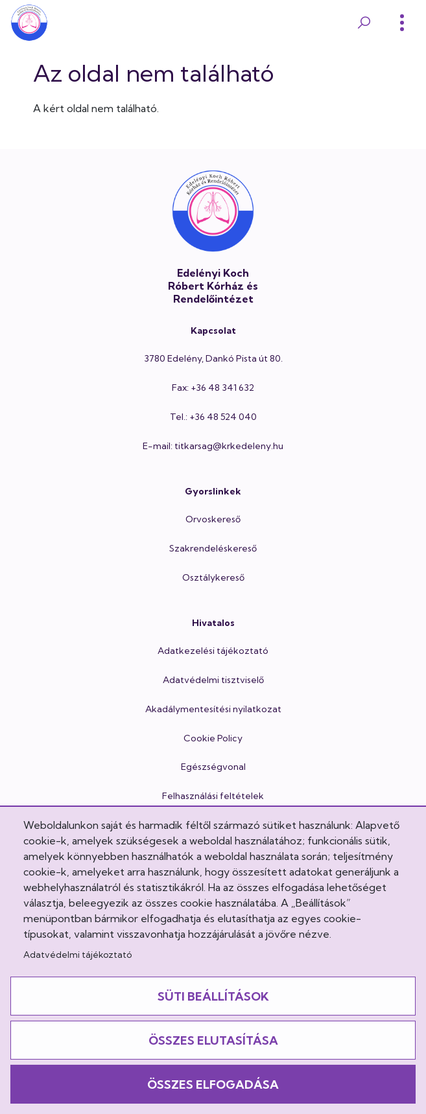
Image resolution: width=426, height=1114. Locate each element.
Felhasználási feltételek (213, 796)
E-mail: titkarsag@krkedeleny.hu (213, 446)
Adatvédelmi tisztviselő (213, 680)
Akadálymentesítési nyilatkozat (213, 709)
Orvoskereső (213, 519)
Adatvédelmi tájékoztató (77, 954)
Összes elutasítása (213, 1040)
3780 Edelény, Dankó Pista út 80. (213, 358)
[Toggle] (402, 22)
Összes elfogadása (213, 1084)
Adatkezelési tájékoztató (213, 650)
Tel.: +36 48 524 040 (213, 417)
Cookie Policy (213, 738)
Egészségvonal (213, 766)
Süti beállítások (213, 996)
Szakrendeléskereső (213, 548)
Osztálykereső (213, 577)
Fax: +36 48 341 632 (213, 387)
